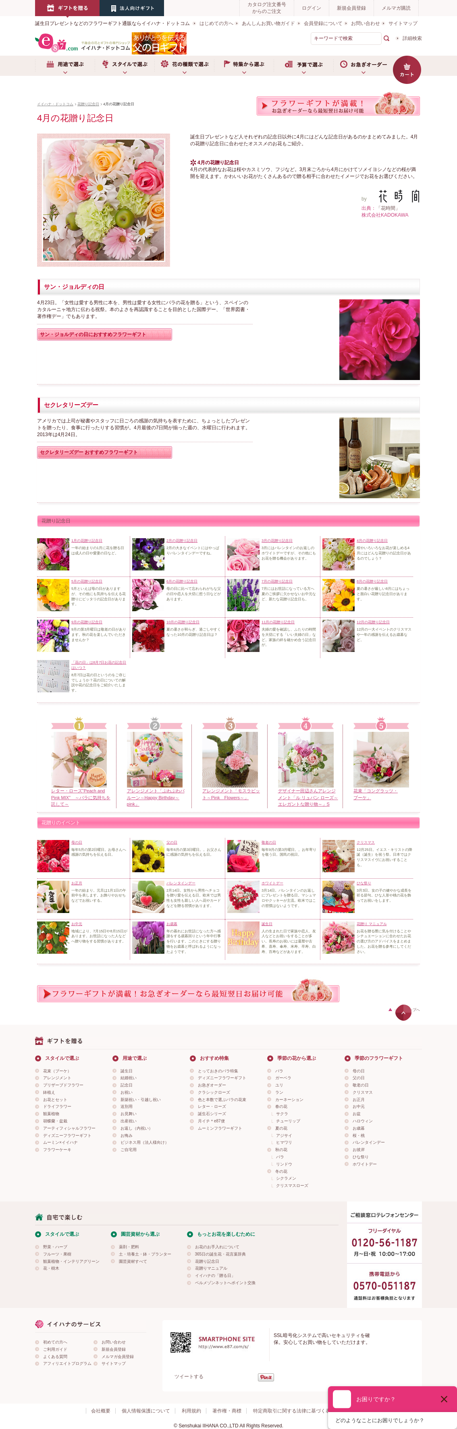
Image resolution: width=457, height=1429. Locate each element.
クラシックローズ (214, 1092)
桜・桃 (359, 1135)
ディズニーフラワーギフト (67, 1135)
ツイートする (189, 1376)
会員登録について (323, 23)
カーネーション (289, 1099)
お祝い (126, 1092)
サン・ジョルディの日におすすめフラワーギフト (93, 334)
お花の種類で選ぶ (184, 66)
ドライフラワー (57, 1106)
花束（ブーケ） (57, 1071)
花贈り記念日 (88, 104)
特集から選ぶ (244, 66)
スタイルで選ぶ (124, 66)
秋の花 (281, 1149)
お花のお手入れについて (217, 1247)
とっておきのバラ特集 (218, 1071)
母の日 (359, 1071)
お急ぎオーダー (363, 66)
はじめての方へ (216, 23)
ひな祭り (361, 1157)
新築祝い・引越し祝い (140, 1099)
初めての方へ (55, 1342)
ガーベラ (283, 1078)
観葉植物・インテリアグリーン (71, 1261)
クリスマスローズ (292, 1185)
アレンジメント (57, 1078)
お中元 (359, 1106)
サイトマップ (403, 23)
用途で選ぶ (65, 66)
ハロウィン (363, 1121)
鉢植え (49, 1092)
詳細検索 (412, 38)
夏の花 (281, 1128)
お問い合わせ (365, 23)
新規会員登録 (351, 8)
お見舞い (128, 1113)
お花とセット (55, 1099)
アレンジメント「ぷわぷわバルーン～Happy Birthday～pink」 (156, 797)
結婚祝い (128, 1078)
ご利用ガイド (55, 1349)
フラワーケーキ (57, 1149)
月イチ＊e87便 (211, 1121)
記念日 (126, 1085)
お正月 (359, 1099)
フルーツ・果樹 (57, 1254)
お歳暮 (359, 1128)
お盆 (357, 1113)
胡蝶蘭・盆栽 (55, 1121)
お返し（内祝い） (136, 1128)
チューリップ (288, 1121)
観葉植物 (51, 1113)
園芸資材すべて (133, 1261)
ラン (279, 1092)
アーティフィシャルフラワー (69, 1128)
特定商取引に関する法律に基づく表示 (294, 1411)
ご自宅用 (128, 1149)
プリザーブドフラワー (63, 1085)
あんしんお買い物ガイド (268, 23)
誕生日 (126, 1071)
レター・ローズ (212, 1106)
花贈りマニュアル (211, 1268)
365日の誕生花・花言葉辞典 (220, 1254)
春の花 (281, 1106)
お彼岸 (359, 1149)
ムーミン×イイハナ (60, 1142)
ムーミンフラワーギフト (220, 1128)
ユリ (279, 1085)
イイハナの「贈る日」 (215, 1275)
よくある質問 (55, 1356)
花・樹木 (51, 1268)
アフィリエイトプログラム (67, 1363)
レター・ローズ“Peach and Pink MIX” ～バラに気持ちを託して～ (80, 797)
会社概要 (100, 1411)
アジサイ (284, 1135)
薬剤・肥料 (129, 1247)
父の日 (359, 1078)
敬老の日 (361, 1085)
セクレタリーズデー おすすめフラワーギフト (89, 452)
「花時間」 (388, 208)
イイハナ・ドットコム (55, 104)
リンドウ (284, 1164)
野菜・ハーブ (55, 1247)
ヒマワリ (284, 1142)
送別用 (126, 1106)
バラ (279, 1071)
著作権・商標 (226, 1411)
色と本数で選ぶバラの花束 (222, 1099)
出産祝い (128, 1121)
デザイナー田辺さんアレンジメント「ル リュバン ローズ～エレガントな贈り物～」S (308, 797)
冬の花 (281, 1171)
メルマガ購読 (396, 8)
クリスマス (363, 1092)
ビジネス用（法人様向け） (144, 1142)
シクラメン (286, 1178)
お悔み (126, 1135)
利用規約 (191, 1411)
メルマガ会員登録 (118, 1356)
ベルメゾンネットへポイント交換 (225, 1283)
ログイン (311, 8)
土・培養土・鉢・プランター (145, 1254)
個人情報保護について (146, 1411)
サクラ (282, 1113)
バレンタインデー (369, 1142)
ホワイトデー (365, 1164)
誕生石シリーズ (212, 1113)
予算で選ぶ (303, 66)
